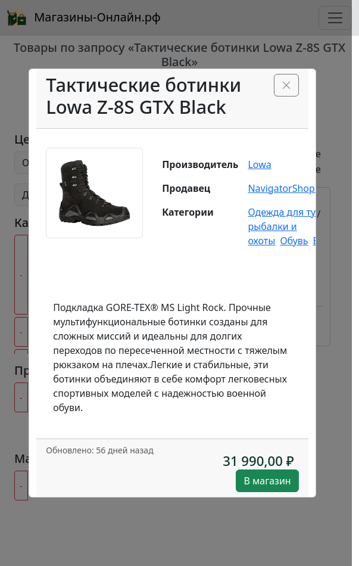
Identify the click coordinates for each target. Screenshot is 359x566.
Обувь (294, 240)
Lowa (259, 164)
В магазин (267, 480)
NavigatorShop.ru (287, 188)
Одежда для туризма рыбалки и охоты (296, 226)
